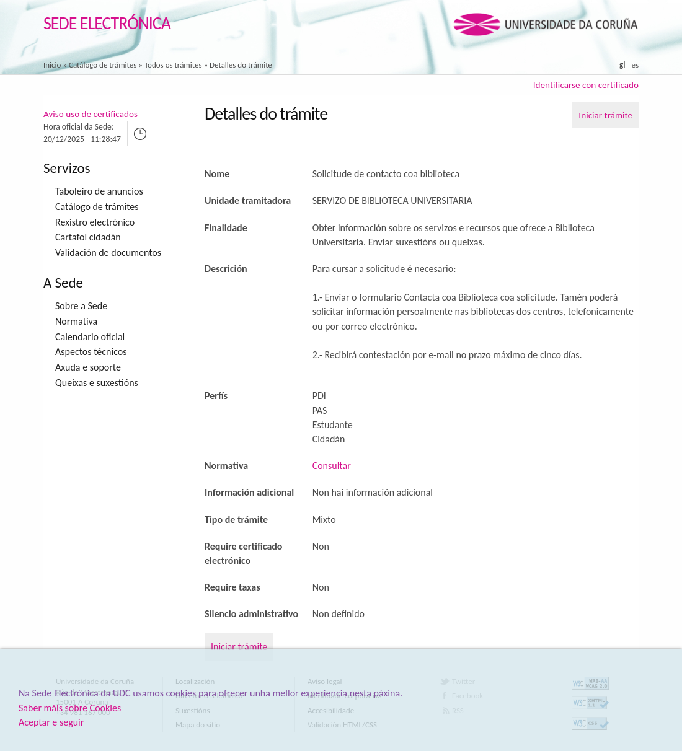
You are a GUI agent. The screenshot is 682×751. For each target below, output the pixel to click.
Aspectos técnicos (90, 352)
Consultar (331, 466)
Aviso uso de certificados (90, 114)
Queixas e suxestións (96, 383)
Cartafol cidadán (88, 237)
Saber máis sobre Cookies (70, 708)
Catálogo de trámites (102, 64)
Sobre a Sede (81, 306)
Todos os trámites (173, 64)
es (635, 64)
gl (622, 64)
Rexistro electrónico (95, 222)
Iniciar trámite (605, 115)
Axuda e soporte (88, 367)
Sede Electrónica (106, 23)
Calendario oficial (90, 337)
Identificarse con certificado (586, 84)
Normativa (76, 321)
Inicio (52, 64)
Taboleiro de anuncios (99, 191)
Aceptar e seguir (51, 722)
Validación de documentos (108, 252)
